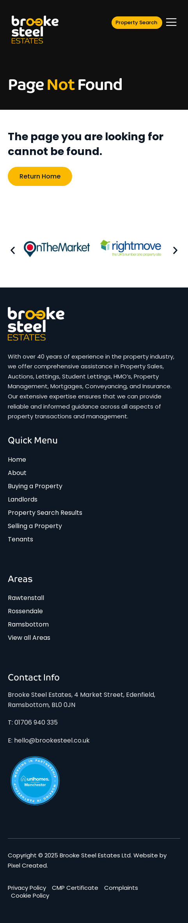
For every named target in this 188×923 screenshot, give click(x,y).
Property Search (136, 22)
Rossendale (25, 611)
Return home (40, 176)
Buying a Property (35, 486)
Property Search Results (45, 512)
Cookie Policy (30, 896)
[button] (13, 250)
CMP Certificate (75, 888)
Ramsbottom (28, 624)
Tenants (20, 539)
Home (17, 459)
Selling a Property (35, 525)
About (17, 472)
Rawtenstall (26, 597)
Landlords (22, 499)
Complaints (121, 888)
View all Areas (29, 637)
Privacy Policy (27, 888)
